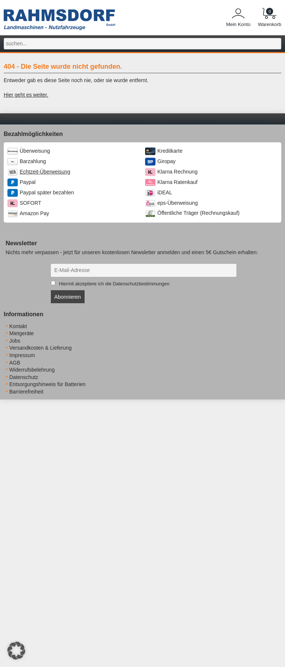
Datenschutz (23, 377)
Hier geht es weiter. (26, 95)
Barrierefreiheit (26, 392)
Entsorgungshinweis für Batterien (47, 384)
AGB (14, 363)
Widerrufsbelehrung (32, 370)
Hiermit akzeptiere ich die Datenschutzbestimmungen (114, 283)
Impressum (22, 355)
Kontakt (18, 326)
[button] (16, 650)
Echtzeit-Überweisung (45, 172)
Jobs (14, 341)
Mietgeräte (21, 333)
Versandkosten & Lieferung (40, 348)
